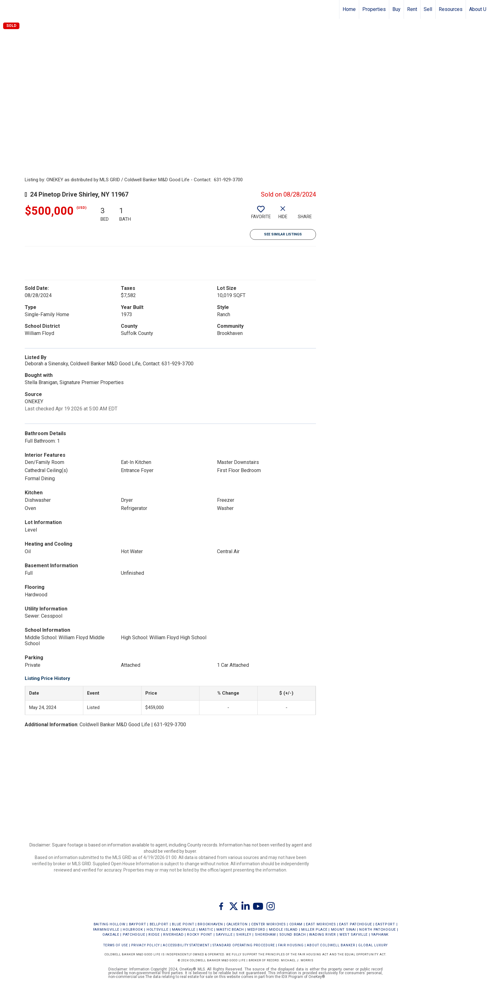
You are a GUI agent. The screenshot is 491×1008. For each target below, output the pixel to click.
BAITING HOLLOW (110, 924)
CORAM (296, 924)
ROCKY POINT (199, 935)
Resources (451, 9)
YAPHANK (380, 935)
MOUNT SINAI (343, 930)
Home (349, 9)
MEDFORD (256, 930)
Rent (412, 9)
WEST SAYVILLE (353, 935)
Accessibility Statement (186, 945)
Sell (428, 9)
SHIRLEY (243, 935)
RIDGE (154, 935)
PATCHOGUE (134, 935)
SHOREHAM (265, 935)
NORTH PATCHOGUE (377, 930)
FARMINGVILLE (106, 930)
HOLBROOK (133, 930)
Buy (396, 9)
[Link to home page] (8, 9)
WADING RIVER (322, 935)
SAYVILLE (224, 935)
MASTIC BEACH (230, 930)
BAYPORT (137, 924)
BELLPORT (159, 924)
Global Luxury (373, 945)
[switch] (261, 214)
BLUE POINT (183, 924)
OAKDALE (110, 935)
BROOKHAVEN (210, 924)
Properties (374, 9)
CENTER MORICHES (268, 924)
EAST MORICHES (321, 924)
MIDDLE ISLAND (283, 930)
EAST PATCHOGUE (355, 924)
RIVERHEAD (173, 935)
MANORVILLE (183, 930)
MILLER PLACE (314, 930)
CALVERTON (237, 924)
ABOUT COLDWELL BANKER (331, 945)
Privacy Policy (145, 945)
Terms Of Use (115, 945)
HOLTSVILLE (157, 930)
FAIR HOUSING (291, 945)
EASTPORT (385, 924)
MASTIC (206, 930)
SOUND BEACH (292, 935)
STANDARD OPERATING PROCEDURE (244, 945)
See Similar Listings (283, 234)
